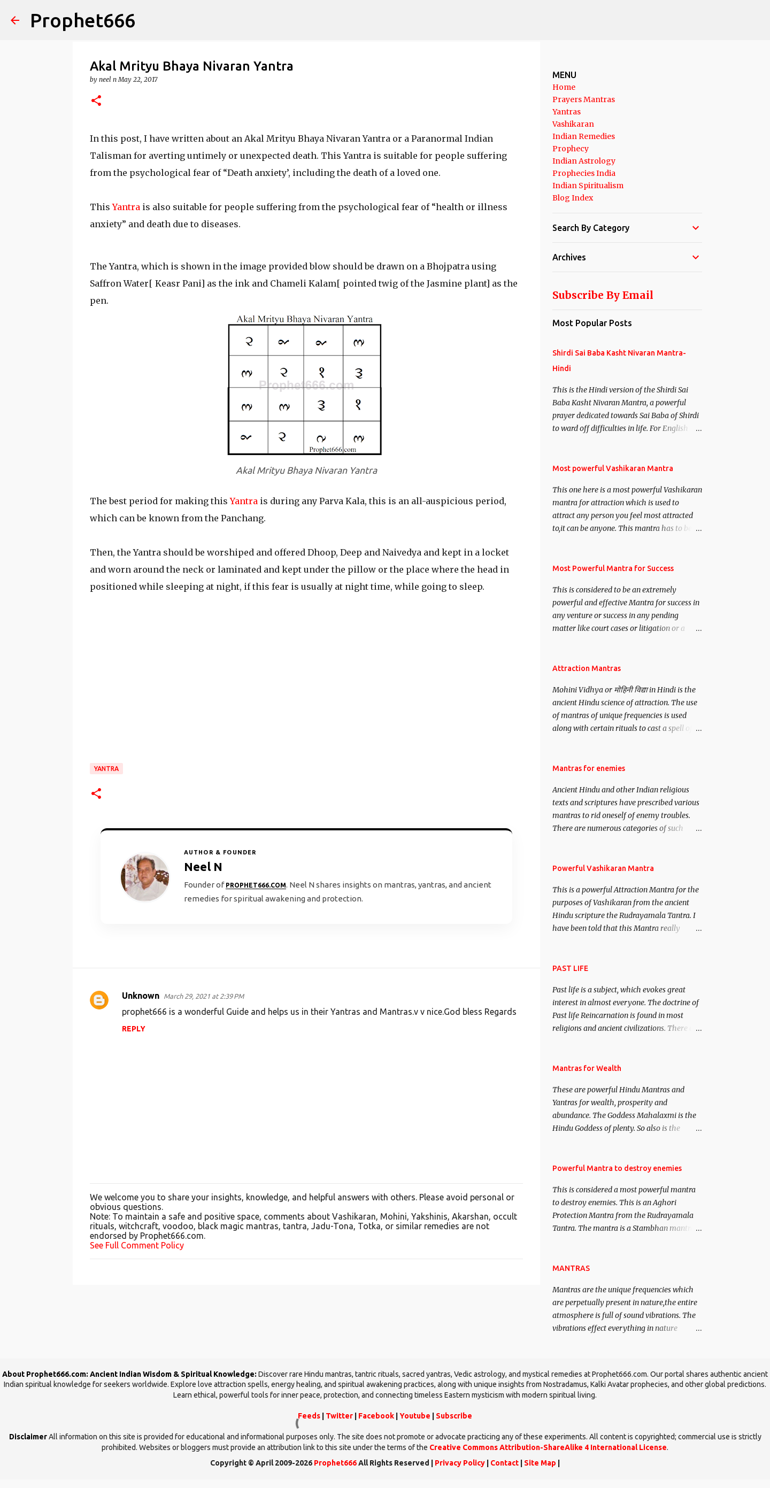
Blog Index (572, 198)
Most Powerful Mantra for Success (613, 568)
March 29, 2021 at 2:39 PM (204, 996)
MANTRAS (571, 1268)
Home (563, 87)
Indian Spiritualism (587, 185)
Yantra (126, 207)
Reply (133, 1028)
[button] (96, 101)
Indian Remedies (583, 136)
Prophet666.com (256, 885)
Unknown (140, 995)
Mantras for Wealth (586, 1068)
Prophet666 (82, 20)
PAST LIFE (570, 968)
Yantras (566, 112)
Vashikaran (573, 124)
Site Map (540, 1463)
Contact (504, 1463)
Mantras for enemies (588, 768)
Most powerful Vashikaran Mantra (612, 468)
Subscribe (454, 1416)
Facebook (376, 1416)
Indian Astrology (583, 161)
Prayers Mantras (583, 99)
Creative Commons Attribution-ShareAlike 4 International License (548, 1447)
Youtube (414, 1416)
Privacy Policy (460, 1463)
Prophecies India (583, 173)
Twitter (339, 1416)
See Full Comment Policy (137, 1245)
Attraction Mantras (586, 668)
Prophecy (570, 148)
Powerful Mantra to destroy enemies (617, 1168)
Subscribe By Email (602, 295)
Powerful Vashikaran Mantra (603, 868)
